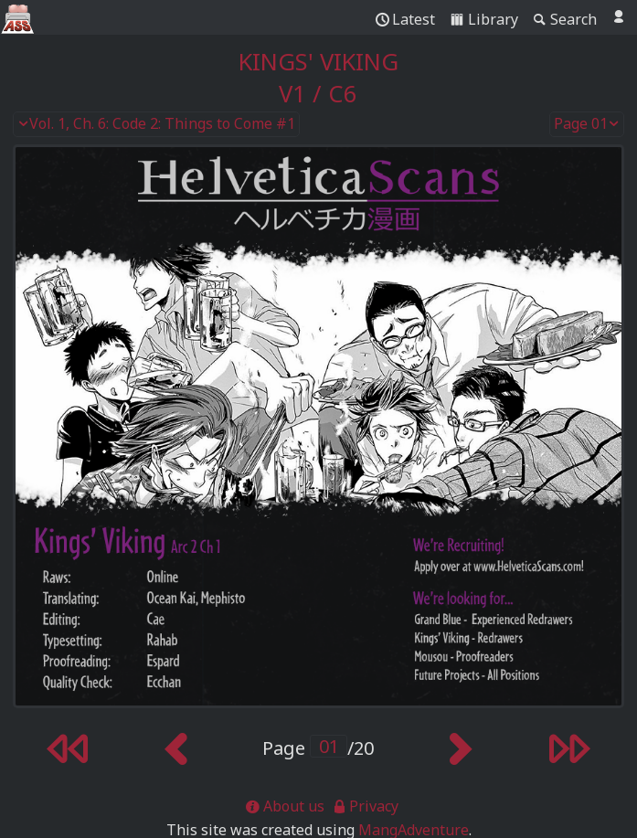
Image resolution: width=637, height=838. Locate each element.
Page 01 (587, 124)
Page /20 (318, 748)
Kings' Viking (318, 62)
